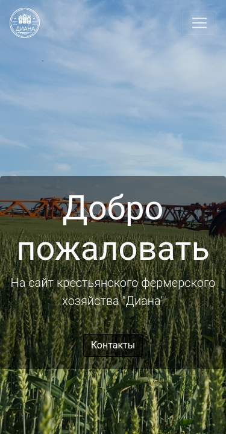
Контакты (113, 345)
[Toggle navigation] (199, 23)
